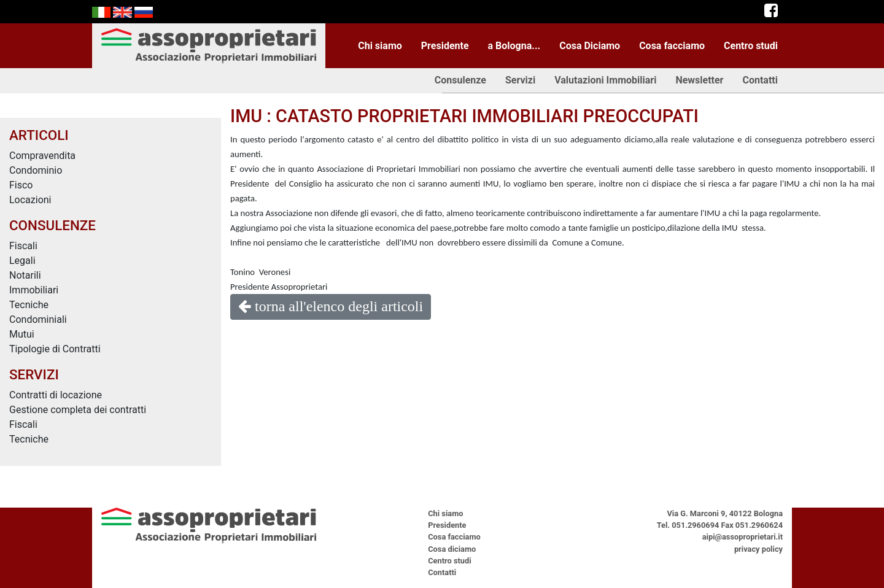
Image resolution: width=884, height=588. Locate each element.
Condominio (35, 170)
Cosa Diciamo (589, 46)
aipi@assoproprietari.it (742, 536)
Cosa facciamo (672, 46)
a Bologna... (514, 46)
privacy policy (758, 549)
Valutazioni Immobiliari (605, 80)
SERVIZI (34, 374)
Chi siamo (380, 46)
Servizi (520, 80)
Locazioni (30, 200)
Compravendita (42, 155)
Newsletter (699, 80)
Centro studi (751, 46)
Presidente (445, 46)
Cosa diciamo (452, 549)
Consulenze (460, 80)
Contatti (760, 80)
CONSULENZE (52, 225)
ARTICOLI (39, 135)
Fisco (21, 185)
